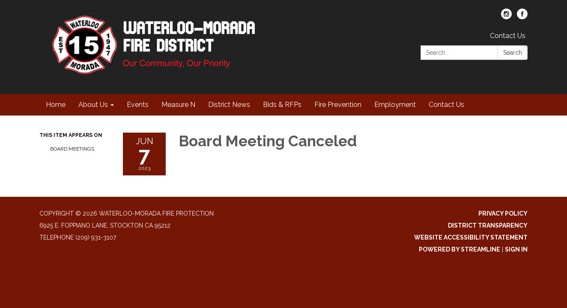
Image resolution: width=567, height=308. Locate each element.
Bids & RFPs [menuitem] (282, 105)
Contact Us (507, 36)
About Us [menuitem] (93, 105)
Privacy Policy (503, 213)
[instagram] (506, 17)
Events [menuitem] (138, 105)
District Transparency (488, 225)
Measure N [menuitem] (178, 105)
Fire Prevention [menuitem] (337, 105)
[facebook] (522, 17)
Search (512, 52)
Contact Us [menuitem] (446, 105)
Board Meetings (72, 149)
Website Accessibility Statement (471, 237)
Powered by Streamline (459, 249)
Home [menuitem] (56, 105)
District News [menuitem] (229, 105)
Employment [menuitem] (395, 105)
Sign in (516, 249)
